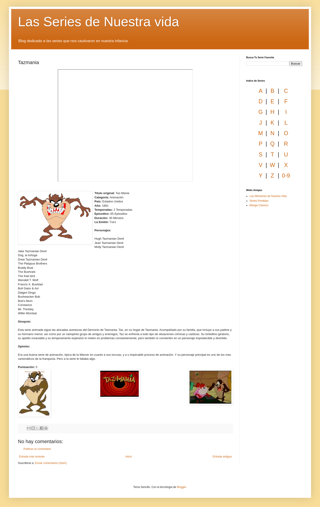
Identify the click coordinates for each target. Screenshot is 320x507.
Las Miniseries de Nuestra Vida (268, 196)
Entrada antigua (222, 456)
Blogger (181, 487)
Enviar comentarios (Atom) (51, 463)
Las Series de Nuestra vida (98, 21)
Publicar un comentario (37, 449)
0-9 (286, 175)
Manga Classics (259, 205)
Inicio (129, 456)
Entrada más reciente (32, 456)
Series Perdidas (259, 200)
